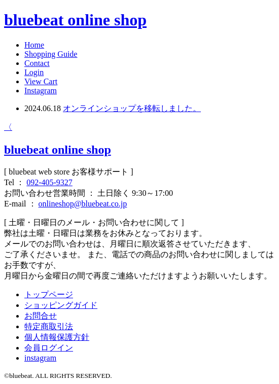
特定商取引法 (48, 326)
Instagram (40, 90)
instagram (40, 358)
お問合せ (40, 315)
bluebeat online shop (75, 20)
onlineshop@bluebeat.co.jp (83, 203)
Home (34, 45)
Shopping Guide (50, 54)
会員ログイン (48, 347)
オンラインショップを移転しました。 (132, 108)
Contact (37, 63)
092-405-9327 (49, 182)
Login (34, 72)
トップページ (48, 294)
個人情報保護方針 (56, 337)
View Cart (40, 81)
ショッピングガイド (60, 305)
